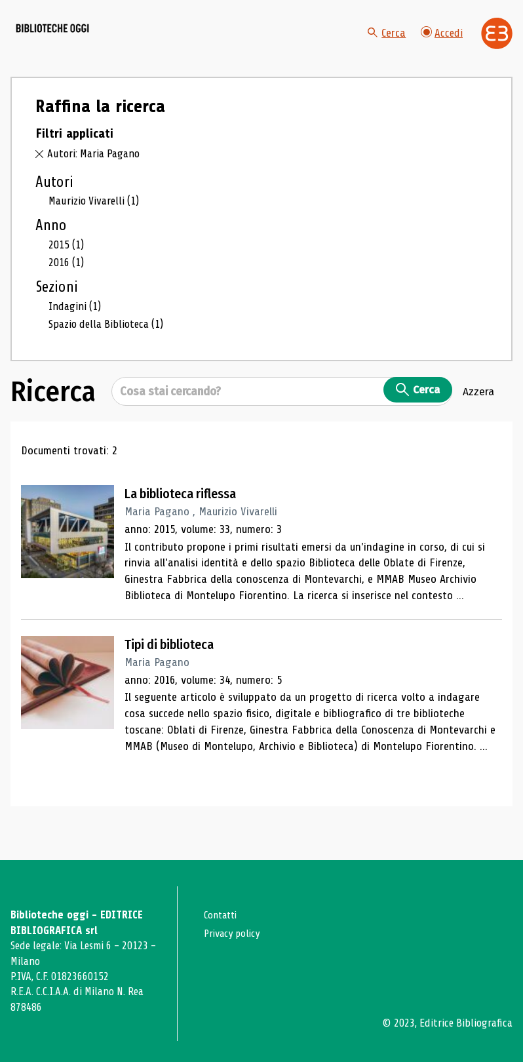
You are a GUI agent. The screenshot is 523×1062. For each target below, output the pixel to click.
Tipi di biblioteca (177, 671)
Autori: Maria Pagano (96, 179)
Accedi (441, 45)
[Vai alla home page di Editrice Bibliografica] (497, 46)
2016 (67, 289)
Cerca (385, 45)
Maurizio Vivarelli (96, 226)
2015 (67, 270)
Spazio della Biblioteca (109, 350)
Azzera (478, 418)
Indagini (76, 333)
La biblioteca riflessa (190, 520)
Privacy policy (235, 933)
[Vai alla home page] (83, 46)
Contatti (222, 915)
